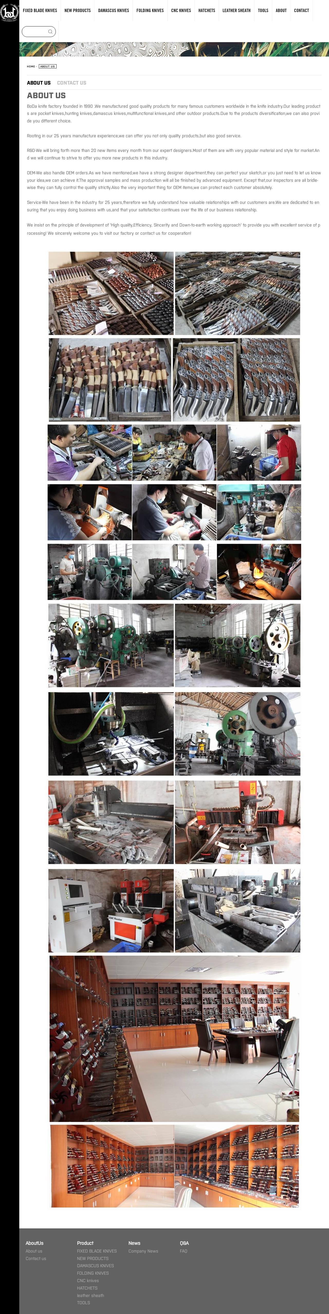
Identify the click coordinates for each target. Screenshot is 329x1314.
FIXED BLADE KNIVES (97, 1250)
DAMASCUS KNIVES (95, 1265)
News (134, 1243)
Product (85, 1243)
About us (39, 82)
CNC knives (88, 1280)
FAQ (183, 1250)
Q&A (184, 1243)
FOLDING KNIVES (93, 1272)
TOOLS (83, 1302)
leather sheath (90, 1295)
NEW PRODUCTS (92, 1258)
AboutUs (34, 1243)
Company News (143, 1250)
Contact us (71, 82)
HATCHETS (87, 1287)
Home (31, 66)
